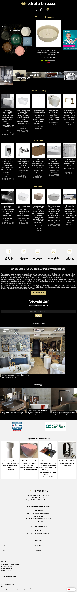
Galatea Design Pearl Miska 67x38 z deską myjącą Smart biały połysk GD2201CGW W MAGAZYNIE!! (54, 114)
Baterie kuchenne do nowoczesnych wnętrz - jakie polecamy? (64, 413)
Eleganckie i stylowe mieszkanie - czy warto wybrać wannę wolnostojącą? (37, 412)
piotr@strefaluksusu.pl (43, 533)
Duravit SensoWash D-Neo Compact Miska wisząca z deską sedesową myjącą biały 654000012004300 (23, 210)
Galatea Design (38, 126)
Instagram (22, 545)
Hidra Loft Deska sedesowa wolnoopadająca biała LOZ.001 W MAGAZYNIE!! (53, 163)
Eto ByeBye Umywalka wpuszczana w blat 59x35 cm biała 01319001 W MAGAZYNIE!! (8, 210)
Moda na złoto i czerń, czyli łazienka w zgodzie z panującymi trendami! (12, 413)
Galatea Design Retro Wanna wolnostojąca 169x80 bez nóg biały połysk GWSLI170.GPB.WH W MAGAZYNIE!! (69, 211)
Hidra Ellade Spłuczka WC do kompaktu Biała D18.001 (69, 162)
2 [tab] (38, 137)
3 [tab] (41, 137)
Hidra (57, 170)
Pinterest (21, 551)
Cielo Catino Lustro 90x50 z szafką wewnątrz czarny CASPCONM (67, 463)
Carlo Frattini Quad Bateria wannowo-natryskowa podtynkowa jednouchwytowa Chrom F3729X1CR (7, 164)
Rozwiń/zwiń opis (38, 292)
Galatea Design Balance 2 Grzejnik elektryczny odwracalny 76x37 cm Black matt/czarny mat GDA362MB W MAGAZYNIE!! (38, 116)
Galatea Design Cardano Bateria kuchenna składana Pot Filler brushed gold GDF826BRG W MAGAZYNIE (69, 114)
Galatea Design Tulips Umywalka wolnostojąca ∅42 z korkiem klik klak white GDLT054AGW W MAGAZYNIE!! (10, 465)
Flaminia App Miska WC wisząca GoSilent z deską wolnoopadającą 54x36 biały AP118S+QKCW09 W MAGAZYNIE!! (54, 211)
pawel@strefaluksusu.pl (43, 513)
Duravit (8, 130)
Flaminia (57, 220)
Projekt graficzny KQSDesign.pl (10, 589)
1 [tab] (36, 137)
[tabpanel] (7, 115)
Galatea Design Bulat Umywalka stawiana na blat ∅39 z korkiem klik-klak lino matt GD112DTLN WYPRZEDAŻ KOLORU (48, 54)
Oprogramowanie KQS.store (29, 589)
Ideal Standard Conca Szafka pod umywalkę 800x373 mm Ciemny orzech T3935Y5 (38, 163)
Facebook (22, 540)
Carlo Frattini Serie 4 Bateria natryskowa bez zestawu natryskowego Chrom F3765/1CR (23, 163)
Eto (11, 218)
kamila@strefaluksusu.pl (43, 518)
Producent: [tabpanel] (7, 161)
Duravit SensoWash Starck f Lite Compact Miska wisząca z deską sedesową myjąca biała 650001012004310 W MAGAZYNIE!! (23, 116)
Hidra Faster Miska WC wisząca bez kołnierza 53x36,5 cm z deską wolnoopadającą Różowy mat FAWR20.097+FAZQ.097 (29, 465)
